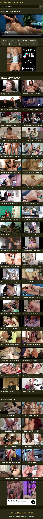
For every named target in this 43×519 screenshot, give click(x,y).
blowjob (33, 40)
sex (29, 44)
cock (22, 44)
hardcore (13, 44)
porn (35, 44)
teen (12, 40)
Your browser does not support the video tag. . (21, 26)
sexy (19, 40)
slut (5, 44)
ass (26, 40)
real (5, 40)
